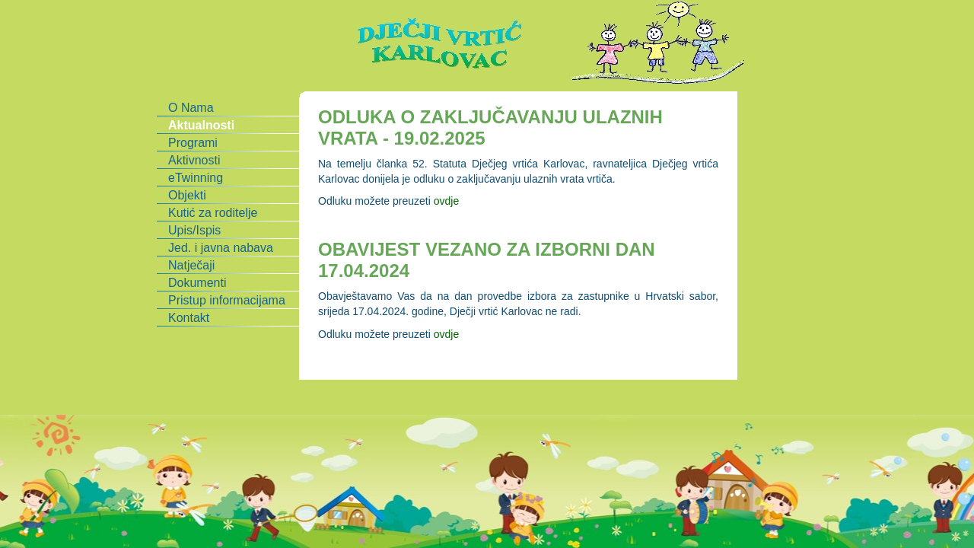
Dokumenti (197, 282)
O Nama (191, 107)
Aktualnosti (201, 125)
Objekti (187, 195)
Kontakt (188, 317)
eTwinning (195, 177)
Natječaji (191, 265)
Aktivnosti (194, 160)
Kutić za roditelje (212, 212)
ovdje (446, 201)
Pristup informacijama (226, 300)
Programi (193, 142)
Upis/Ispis (194, 230)
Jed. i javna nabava (220, 247)
